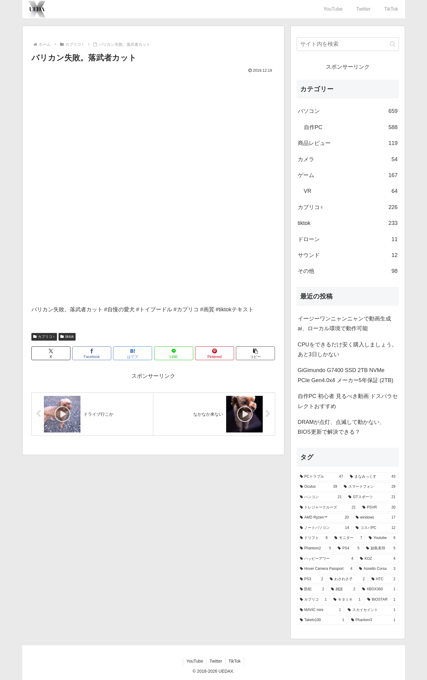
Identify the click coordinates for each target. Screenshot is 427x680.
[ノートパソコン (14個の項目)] (324, 528)
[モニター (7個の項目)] (348, 538)
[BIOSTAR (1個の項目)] (381, 599)
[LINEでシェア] (173, 353)
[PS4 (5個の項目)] (348, 548)
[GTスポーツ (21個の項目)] (372, 497)
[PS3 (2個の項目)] (311, 579)
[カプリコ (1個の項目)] (313, 599)
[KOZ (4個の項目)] (377, 558)
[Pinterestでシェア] (214, 353)
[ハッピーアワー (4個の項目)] (326, 558)
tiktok (67, 337)
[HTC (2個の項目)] (383, 579)
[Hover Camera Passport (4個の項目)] (326, 568)
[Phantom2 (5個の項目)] (315, 548)
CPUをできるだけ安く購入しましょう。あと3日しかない (347, 349)
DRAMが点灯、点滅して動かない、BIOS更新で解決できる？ (341, 427)
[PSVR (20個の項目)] (379, 507)
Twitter (215, 661)
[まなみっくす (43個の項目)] (372, 476)
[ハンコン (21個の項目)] (321, 497)
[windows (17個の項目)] (375, 517)
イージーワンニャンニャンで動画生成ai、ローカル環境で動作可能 (344, 323)
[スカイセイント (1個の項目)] (371, 610)
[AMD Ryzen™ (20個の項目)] (324, 517)
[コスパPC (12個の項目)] (375, 528)
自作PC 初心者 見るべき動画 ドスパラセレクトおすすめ (348, 401)
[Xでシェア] (50, 353)
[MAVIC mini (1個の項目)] (320, 610)
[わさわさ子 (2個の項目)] (347, 579)
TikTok (235, 661)
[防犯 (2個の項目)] (312, 589)
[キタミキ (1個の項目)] (347, 599)
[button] (255, 353)
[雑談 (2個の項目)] (343, 589)
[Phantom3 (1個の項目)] (373, 620)
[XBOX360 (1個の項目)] (378, 589)
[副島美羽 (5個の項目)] (380, 548)
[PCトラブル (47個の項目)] (321, 476)
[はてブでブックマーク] (132, 353)
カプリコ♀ (44, 337)
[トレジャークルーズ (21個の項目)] (328, 507)
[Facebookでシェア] (91, 353)
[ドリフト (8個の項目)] (313, 538)
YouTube (194, 661)
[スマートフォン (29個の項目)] (369, 486)
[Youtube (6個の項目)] (382, 538)
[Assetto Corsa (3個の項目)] (377, 568)
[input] (348, 44)
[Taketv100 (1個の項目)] (322, 620)
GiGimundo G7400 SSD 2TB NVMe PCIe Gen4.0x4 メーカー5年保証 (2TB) (345, 375)
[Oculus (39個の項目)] (318, 486)
